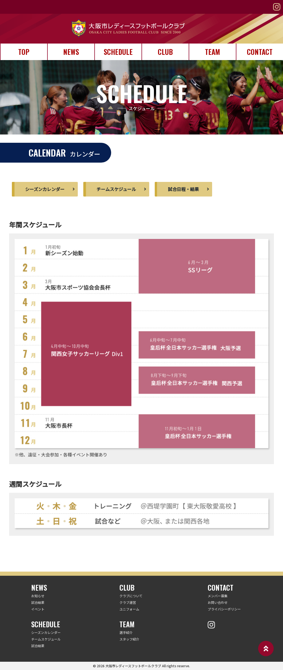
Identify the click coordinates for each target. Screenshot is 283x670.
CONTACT (260, 52)
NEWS (71, 52)
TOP (23, 52)
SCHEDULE (118, 52)
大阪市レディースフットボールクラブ (133, 665)
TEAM (212, 52)
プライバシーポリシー (224, 609)
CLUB (165, 52)
